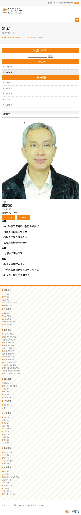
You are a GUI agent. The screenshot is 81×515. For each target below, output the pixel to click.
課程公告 (6, 426)
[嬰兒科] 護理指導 (8, 348)
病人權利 (6, 483)
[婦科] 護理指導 (8, 343)
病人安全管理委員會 (9, 303)
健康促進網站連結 (9, 365)
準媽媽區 (6, 309)
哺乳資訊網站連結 (9, 322)
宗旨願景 (6, 297)
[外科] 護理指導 (8, 354)
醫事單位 (7, 94)
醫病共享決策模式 (9, 337)
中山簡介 (6, 294)
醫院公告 (6, 420)
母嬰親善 (6, 313)
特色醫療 (6, 401)
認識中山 (6, 290)
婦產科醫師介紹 (32, 37)
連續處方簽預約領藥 (9, 386)
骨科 (4, 408)
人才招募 (6, 432)
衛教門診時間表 (8, 334)
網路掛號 (23, 217)
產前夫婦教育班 (8, 325)
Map (76, 3)
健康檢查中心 (7, 405)
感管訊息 (6, 434)
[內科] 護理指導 (8, 357)
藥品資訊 (6, 379)
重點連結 (6, 437)
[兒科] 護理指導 (8, 360)
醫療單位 (7, 83)
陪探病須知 (6, 480)
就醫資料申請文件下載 (10, 477)
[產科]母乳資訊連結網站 (11, 371)
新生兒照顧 (6, 319)
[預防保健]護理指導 (9, 362)
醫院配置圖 (6, 491)
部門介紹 (7, 67)
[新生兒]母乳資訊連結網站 (11, 374)
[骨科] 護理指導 (8, 351)
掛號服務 (6, 471)
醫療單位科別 (20, 37)
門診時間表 (8, 217)
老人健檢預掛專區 (9, 494)
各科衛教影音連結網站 (10, 368)
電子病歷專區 (7, 429)
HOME (4, 37)
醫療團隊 (11, 37)
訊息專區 (6, 413)
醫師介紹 (7, 72)
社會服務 (7, 105)
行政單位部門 (7, 461)
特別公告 (6, 440)
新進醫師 (7, 88)
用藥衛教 (6, 394)
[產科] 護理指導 (8, 345)
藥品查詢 (6, 389)
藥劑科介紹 (6, 383)
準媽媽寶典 (6, 316)
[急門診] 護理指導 (8, 340)
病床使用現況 (7, 486)
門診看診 (6, 474)
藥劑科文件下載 (8, 397)
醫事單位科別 (7, 458)
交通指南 (6, 488)
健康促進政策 (7, 306)
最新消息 (6, 417)
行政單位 (7, 99)
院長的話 (6, 300)
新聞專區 (6, 443)
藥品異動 (6, 392)
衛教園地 (6, 330)
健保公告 (6, 423)
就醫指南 (6, 467)
